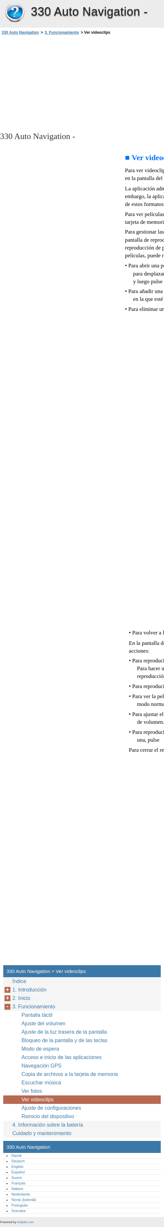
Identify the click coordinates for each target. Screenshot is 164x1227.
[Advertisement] (58, 82)
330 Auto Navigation (14, 13)
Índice (19, 981)
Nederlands (20, 1194)
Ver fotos (31, 1091)
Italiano (17, 1189)
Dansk (16, 1155)
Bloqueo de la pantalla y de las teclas (64, 1040)
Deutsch (18, 1161)
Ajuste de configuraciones (51, 1108)
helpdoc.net (25, 1222)
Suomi (16, 1178)
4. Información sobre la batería (47, 1125)
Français (18, 1183)
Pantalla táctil (36, 1015)
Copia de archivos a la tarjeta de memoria (69, 1074)
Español (17, 1172)
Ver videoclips (37, 1099)
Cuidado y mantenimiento (41, 1133)
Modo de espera (40, 1049)
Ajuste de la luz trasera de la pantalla (64, 1032)
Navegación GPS (41, 1065)
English (17, 1167)
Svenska (18, 1211)
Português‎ (19, 1205)
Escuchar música (41, 1082)
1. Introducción (29, 989)
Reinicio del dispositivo (47, 1116)
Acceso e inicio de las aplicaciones (61, 1057)
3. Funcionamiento (62, 32)
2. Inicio (21, 998)
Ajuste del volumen (43, 1023)
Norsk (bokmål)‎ (23, 1200)
